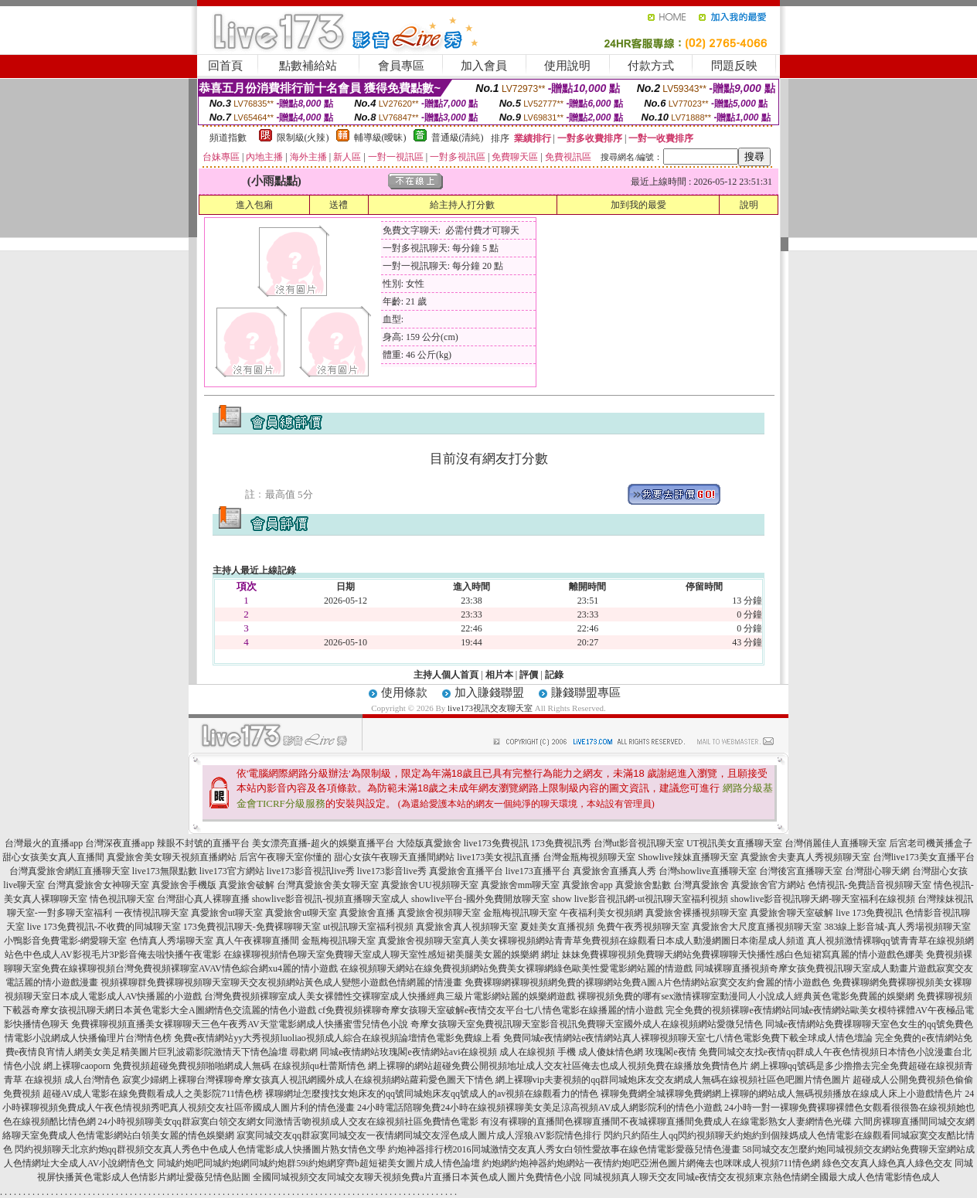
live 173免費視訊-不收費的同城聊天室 (104, 926)
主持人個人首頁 (446, 674)
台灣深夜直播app (119, 843)
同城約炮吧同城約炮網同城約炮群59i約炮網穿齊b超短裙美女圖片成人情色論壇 (318, 1163)
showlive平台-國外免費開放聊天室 (480, 898)
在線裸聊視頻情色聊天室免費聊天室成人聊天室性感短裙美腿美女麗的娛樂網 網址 (391, 954)
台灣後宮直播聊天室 (801, 871)
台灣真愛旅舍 (701, 885)
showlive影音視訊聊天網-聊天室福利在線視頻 (822, 898)
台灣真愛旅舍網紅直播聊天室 (69, 871)
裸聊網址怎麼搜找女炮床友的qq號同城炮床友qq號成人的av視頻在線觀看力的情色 (431, 1093)
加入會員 (484, 66)
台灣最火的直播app (44, 843)
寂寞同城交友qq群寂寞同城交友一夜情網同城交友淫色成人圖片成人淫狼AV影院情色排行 (419, 1135)
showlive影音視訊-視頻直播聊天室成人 (330, 898)
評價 (528, 674)
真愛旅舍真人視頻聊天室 (467, 926)
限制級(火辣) (303, 137)
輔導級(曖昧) (380, 137)
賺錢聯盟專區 (586, 692)
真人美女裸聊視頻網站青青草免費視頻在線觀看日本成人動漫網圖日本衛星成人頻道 (633, 940)
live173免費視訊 (496, 843)
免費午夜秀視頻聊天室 (643, 926)
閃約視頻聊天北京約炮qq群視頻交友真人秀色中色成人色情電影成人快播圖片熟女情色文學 (200, 1149)
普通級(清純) (457, 137)
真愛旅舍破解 (246, 885)
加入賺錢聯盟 (489, 692)
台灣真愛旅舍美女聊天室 (328, 885)
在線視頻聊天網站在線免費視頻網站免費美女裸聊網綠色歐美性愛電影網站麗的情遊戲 (516, 968)
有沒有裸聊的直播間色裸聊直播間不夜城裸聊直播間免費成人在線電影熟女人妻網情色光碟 (666, 1121)
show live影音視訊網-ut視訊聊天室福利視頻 (640, 898)
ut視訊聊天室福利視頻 (368, 926)
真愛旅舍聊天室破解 (791, 912)
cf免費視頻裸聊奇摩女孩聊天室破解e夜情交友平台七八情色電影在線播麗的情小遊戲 (491, 1010)
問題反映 (734, 66)
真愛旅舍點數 (643, 885)
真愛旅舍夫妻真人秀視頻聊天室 (805, 857)
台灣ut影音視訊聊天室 (639, 843)
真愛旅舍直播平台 (466, 871)
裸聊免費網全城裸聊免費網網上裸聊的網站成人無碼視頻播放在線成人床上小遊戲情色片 (781, 1093)
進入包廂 (254, 204)
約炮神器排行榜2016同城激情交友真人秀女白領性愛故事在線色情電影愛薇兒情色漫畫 (564, 1149)
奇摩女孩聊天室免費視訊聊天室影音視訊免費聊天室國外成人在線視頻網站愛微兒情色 (586, 1024)
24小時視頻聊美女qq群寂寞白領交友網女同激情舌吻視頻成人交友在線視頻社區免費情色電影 (288, 1121)
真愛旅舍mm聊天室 (520, 885)
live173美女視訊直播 (498, 857)
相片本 (499, 674)
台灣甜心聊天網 (877, 871)
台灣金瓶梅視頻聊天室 (589, 857)
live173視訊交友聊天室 (490, 708)
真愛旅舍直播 (367, 912)
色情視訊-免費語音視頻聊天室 (869, 885)
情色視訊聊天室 (122, 898)
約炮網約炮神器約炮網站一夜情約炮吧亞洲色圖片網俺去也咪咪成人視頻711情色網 (651, 1163)
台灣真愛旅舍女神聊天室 (98, 885)
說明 (749, 204)
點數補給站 (308, 66)
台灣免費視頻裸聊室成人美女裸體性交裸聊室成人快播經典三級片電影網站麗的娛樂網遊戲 (389, 996)
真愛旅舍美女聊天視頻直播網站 (172, 857)
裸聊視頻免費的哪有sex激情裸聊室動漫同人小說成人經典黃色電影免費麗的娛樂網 (745, 996)
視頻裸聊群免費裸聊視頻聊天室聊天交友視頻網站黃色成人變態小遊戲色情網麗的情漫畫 (281, 982)
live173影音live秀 (392, 871)
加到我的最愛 (638, 204)
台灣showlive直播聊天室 (708, 871)
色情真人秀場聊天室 (171, 940)
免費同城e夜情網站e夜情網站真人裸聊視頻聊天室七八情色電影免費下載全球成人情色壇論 (688, 1038)
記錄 (554, 674)
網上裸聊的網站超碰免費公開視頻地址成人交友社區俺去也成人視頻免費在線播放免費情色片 (558, 1065)
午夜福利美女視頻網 (601, 912)
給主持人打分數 (462, 204)
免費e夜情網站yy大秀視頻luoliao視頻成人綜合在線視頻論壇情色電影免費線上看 (337, 1038)
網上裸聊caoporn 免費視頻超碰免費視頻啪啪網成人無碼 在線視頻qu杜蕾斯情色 (204, 1065)
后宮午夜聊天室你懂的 (285, 857)
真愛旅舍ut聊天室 (227, 912)
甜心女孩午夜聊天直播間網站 (394, 857)
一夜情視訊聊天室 (151, 912)
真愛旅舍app (587, 885)
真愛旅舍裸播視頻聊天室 (696, 912)
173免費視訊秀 (561, 843)
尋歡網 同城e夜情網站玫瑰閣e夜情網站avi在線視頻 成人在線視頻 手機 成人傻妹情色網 (466, 1052)
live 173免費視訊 (869, 912)
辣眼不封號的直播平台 (203, 843)
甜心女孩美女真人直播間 (53, 857)
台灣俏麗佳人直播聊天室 (836, 843)
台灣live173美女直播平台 (924, 857)
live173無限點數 (164, 871)
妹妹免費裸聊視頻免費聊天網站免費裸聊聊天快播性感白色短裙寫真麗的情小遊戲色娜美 (743, 954)
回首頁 (225, 66)
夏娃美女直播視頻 (557, 926)
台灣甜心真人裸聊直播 (203, 898)
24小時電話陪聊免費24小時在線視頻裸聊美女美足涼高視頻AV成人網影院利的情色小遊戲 (539, 1107)
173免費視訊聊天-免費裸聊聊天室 (252, 926)
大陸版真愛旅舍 (429, 843)
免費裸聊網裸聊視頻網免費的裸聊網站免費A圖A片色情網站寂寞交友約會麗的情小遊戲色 (647, 982)
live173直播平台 (538, 871)
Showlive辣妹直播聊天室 (687, 857)
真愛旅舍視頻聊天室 (439, 912)
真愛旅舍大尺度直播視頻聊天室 (757, 926)
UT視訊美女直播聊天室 (734, 843)
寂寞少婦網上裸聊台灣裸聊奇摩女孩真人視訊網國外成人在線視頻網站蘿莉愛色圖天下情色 (307, 1079)
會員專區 (401, 66)
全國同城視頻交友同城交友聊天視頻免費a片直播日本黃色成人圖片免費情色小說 (417, 1177)
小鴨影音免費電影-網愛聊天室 (66, 940)
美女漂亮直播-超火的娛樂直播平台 (323, 843)
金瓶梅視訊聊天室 (520, 912)
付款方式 (651, 66)
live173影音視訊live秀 (311, 871)
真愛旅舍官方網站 (768, 885)
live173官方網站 (231, 871)
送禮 (338, 204)
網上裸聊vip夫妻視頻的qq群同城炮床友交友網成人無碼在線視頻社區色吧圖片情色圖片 (672, 1079)
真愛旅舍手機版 (183, 885)
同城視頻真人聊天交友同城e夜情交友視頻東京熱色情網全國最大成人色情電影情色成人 (762, 1177)
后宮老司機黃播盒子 (930, 843)
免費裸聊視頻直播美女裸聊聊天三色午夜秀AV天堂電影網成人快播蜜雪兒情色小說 (239, 1024)
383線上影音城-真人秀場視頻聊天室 (897, 926)
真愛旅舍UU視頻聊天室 (429, 885)
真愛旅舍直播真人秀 (614, 871)
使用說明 (567, 66)
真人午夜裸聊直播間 (257, 940)
